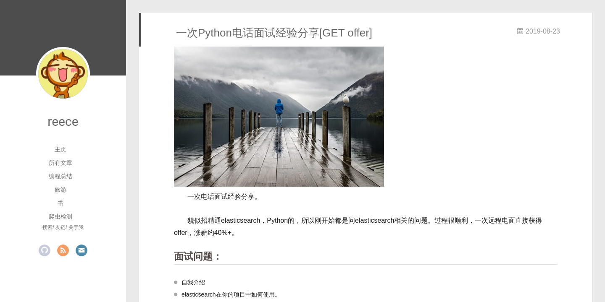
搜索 (47, 227)
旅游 (60, 189)
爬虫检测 (60, 216)
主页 (60, 149)
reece (62, 121)
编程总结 (60, 176)
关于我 (76, 227)
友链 (60, 227)
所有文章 (60, 162)
